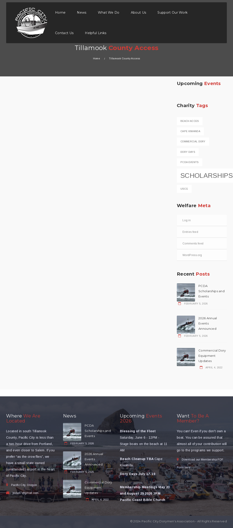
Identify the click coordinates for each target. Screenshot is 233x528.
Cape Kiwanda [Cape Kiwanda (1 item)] (190, 131)
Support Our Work (172, 12)
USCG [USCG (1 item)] (184, 188)
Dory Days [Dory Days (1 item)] (187, 152)
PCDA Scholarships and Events (211, 291)
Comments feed (192, 243)
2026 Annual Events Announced (207, 323)
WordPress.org (192, 255)
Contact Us (64, 33)
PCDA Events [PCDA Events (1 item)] (189, 162)
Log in (186, 220)
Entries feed (190, 232)
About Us (138, 12)
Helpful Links (95, 33)
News (81, 12)
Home (60, 12)
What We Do (108, 12)
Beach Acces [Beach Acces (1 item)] (189, 121)
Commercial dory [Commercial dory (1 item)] (192, 141)
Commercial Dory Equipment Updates (212, 356)
